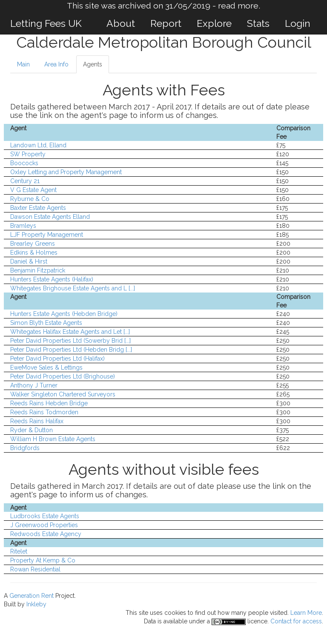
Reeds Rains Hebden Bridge (49, 403)
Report (165, 23)
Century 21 (25, 181)
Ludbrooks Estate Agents (44, 516)
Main (23, 64)
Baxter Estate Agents (38, 207)
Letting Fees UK (46, 23)
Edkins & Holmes (33, 252)
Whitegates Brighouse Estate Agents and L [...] (72, 288)
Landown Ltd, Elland (38, 145)
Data (150, 621)
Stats (258, 23)
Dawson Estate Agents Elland (50, 216)
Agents (92, 64)
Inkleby (36, 604)
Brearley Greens (32, 243)
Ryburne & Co (29, 198)
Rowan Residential (35, 569)
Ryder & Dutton (31, 430)
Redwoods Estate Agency (45, 534)
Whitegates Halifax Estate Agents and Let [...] (70, 331)
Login (297, 23)
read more (238, 6)
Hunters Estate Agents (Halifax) (51, 279)
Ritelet (18, 551)
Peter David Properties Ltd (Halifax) (57, 358)
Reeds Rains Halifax (36, 421)
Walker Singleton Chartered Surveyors (62, 394)
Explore (214, 23)
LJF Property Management (46, 234)
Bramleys (23, 225)
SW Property (28, 154)
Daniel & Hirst (28, 261)
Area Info (56, 64)
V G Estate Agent (33, 189)
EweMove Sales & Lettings (46, 367)
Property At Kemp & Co (42, 560)
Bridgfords (25, 448)
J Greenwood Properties (44, 525)
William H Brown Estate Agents (52, 439)
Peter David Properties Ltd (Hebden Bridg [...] (71, 349)
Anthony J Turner (33, 385)
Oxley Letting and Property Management (66, 172)
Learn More (306, 612)
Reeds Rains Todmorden (44, 412)
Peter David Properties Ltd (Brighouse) (62, 376)
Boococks (24, 163)
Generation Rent (31, 595)
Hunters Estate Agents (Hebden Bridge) (64, 313)
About (120, 23)
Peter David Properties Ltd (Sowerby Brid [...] (70, 340)
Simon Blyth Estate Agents (46, 322)
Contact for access (296, 621)
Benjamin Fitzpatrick (37, 270)
